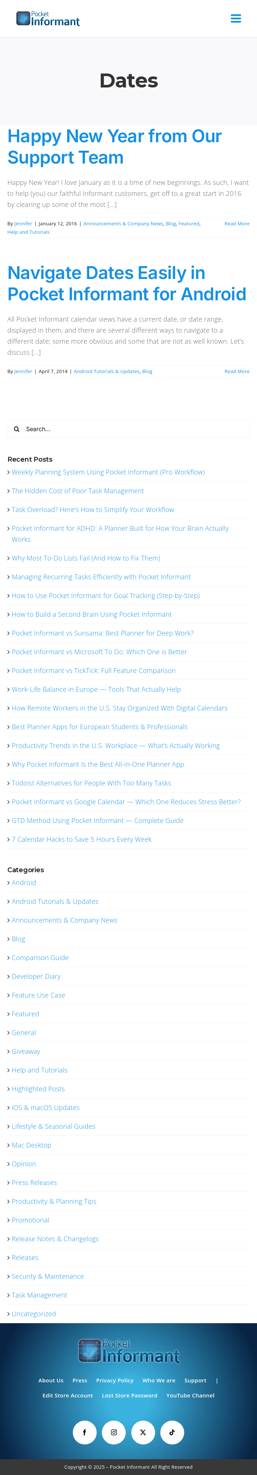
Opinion (24, 1163)
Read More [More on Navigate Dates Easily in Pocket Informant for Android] (237, 371)
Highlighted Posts (38, 1088)
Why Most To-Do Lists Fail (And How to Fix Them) (86, 558)
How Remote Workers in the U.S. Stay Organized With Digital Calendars (120, 708)
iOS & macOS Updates (46, 1107)
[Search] (16, 429)
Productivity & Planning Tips (54, 1201)
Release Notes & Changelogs (55, 1238)
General (24, 1032)
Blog (171, 223)
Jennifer (23, 223)
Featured (189, 223)
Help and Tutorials (28, 232)
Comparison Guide (40, 957)
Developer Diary (36, 976)
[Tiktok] (172, 1432)
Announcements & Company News (123, 223)
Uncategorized (34, 1313)
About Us (51, 1380)
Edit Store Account (68, 1395)
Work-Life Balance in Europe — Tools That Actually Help (96, 689)
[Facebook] (85, 1432)
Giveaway (26, 1051)
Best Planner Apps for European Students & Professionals (100, 726)
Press (79, 1380)
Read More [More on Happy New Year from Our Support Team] (237, 223)
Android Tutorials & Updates (106, 371)
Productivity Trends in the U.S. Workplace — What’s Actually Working (116, 745)
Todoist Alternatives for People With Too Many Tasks (91, 782)
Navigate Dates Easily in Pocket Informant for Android (126, 283)
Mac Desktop (31, 1145)
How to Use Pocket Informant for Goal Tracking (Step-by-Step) (106, 595)
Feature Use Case (38, 995)
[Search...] (128, 429)
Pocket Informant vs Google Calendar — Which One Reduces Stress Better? (126, 801)
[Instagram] (114, 1432)
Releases (25, 1257)
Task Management (39, 1294)
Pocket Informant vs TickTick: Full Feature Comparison (94, 670)
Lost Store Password (129, 1395)
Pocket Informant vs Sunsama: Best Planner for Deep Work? (103, 633)
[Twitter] (143, 1432)
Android (24, 882)
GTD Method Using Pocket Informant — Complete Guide (98, 820)
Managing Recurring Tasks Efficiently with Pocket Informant (101, 576)
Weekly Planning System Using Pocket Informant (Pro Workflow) (108, 472)
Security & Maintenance (48, 1276)
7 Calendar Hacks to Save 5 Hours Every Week (81, 839)
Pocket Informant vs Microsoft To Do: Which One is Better (99, 651)
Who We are (159, 1380)
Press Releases (34, 1182)
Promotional (30, 1220)
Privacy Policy (115, 1380)
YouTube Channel (191, 1395)
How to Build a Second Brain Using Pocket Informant (92, 614)
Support (196, 1380)
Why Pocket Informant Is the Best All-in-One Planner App (98, 764)
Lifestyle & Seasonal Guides (54, 1126)
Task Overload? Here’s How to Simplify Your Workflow (93, 509)
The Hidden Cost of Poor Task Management (78, 490)
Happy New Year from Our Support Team (114, 146)
